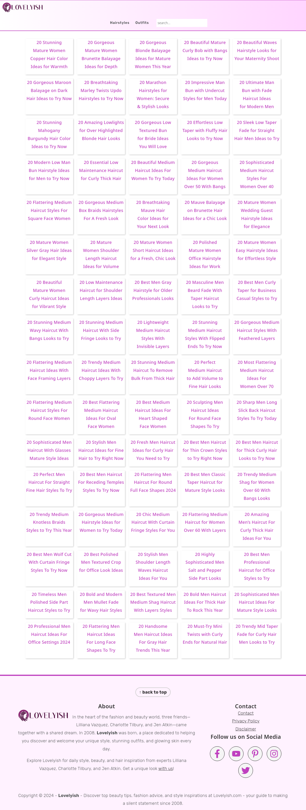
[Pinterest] (255, 753)
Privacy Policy (245, 721)
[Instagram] (274, 753)
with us (165, 768)
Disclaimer (245, 729)
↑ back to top (153, 692)
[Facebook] (217, 753)
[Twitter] (245, 770)
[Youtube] (236, 753)
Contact (246, 713)
